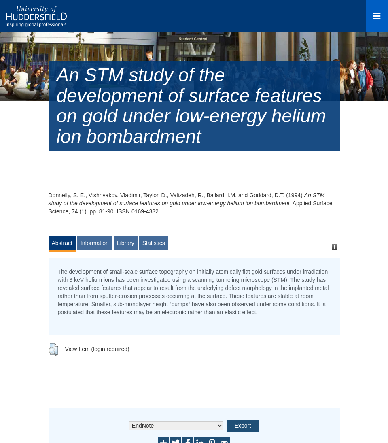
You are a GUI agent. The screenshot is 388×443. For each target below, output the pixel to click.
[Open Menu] (377, 16)
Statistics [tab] (153, 243)
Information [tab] (95, 243)
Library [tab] (125, 243)
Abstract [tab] (62, 243)
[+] (335, 247)
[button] (53, 349)
